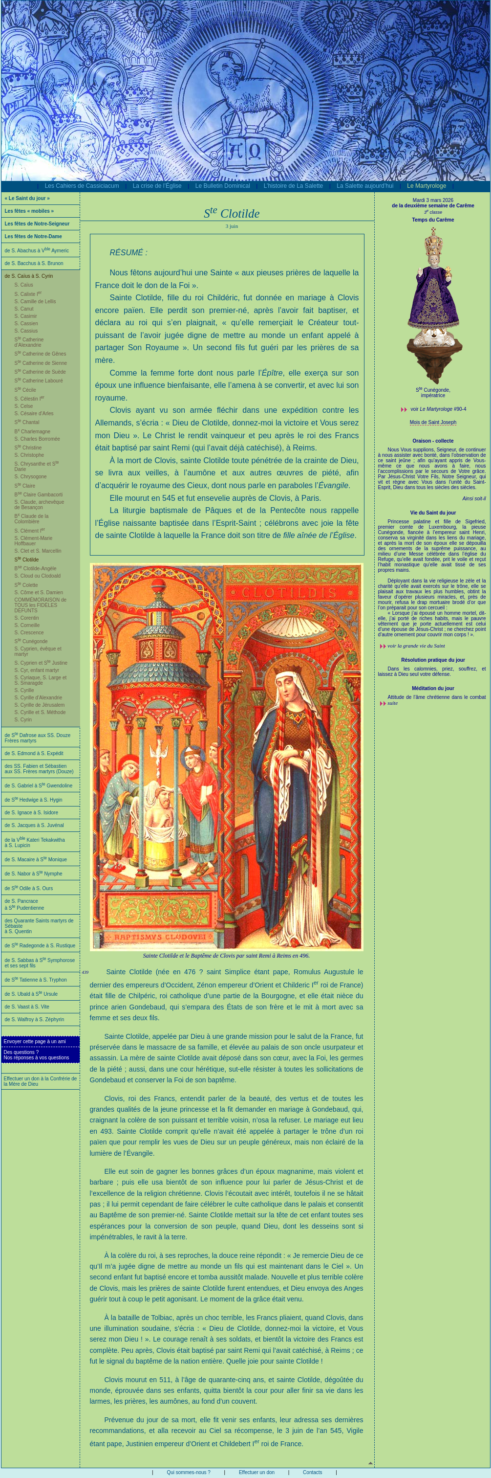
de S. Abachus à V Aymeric (37, 250)
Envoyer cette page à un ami (35, 1041)
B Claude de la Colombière (32, 519)
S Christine (28, 447)
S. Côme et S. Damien (39, 592)
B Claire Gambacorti (39, 494)
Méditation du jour (433, 688)
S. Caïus (24, 285)
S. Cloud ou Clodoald (38, 576)
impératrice (433, 395)
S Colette (26, 585)
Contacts (312, 1472)
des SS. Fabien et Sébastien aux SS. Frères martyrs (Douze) (39, 768)
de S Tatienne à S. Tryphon (36, 980)
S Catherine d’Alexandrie (29, 342)
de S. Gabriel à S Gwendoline (39, 785)
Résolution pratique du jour (433, 660)
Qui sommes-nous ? (188, 1472)
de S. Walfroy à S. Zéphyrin (34, 1019)
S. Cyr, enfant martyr (37, 670)
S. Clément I (30, 531)
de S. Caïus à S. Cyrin (29, 276)
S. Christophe (29, 455)
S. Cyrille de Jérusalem (40, 705)
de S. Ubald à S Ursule (31, 994)
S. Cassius (26, 331)
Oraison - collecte (433, 441)
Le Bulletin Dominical (222, 185)
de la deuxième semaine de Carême (433, 205)
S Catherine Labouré (39, 380)
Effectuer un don (257, 1472)
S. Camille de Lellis (35, 301)
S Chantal (27, 422)
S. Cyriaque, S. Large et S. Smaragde (41, 680)
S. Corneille (27, 625)
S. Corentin (27, 618)
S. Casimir (26, 316)
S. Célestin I (29, 399)
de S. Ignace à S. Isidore (32, 812)
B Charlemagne (33, 431)
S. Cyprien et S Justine (41, 663)
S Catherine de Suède (40, 372)
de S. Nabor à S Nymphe (34, 873)
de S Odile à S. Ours (29, 888)
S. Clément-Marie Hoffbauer (34, 541)
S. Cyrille (24, 690)
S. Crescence (29, 632)
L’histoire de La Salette (293, 185)
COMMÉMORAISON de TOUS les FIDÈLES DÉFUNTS (41, 605)
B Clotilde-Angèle (36, 568)
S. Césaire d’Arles (34, 413)
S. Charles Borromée (37, 439)
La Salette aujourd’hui (365, 185)
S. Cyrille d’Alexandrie (39, 697)
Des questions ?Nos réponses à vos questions (36, 1055)
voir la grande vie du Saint (416, 646)
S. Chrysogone (31, 476)
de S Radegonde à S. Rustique (40, 945)
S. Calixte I (28, 294)
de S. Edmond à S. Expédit (34, 753)
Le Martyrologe (426, 185)
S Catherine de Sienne (41, 363)
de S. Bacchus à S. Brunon (34, 263)
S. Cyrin (23, 719)
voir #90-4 (439, 409)
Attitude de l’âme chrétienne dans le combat (437, 697)
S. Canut (24, 309)
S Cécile (25, 390)
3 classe (433, 212)
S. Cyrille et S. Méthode (40, 712)
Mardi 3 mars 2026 (433, 200)
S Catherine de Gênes (40, 354)
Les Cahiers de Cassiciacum (82, 185)
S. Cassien (26, 323)
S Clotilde (27, 559)
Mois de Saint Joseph (433, 422)
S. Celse (24, 406)
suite (392, 703)
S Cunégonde (31, 641)
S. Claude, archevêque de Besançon (39, 504)
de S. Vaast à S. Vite (27, 1006)
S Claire (25, 486)
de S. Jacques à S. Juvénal (34, 825)
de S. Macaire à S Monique (36, 859)
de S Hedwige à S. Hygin (34, 800)
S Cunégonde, (433, 390)
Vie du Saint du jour (433, 512)
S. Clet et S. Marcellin (38, 551)
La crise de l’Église (157, 185)
